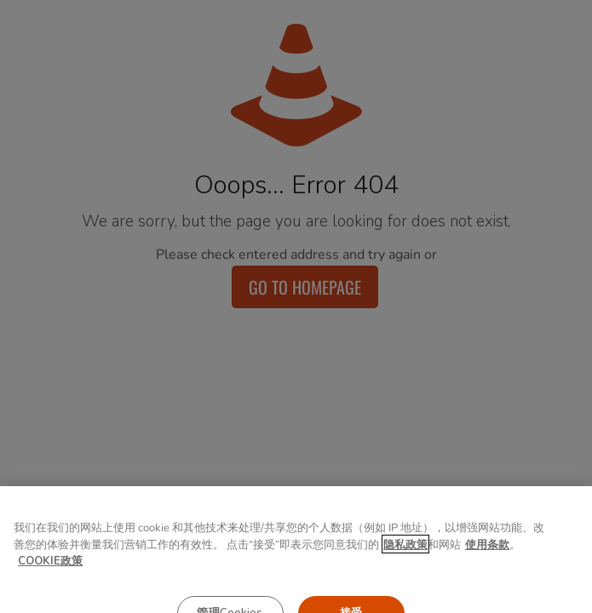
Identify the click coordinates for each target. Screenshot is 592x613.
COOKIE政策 (50, 568)
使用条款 (487, 552)
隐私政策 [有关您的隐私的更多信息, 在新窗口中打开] (405, 552)
